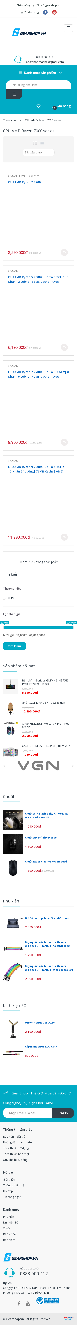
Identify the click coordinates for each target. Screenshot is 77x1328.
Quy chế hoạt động (15, 1160)
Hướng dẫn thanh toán (17, 1142)
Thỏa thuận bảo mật (16, 1154)
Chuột (6, 1228)
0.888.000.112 (45, 57)
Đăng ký (63, 1113)
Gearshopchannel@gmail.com (45, 62)
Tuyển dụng (29, 12)
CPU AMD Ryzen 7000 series (23, 176)
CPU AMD (13, 271)
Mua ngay (64, 252)
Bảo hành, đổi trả (14, 1136)
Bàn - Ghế (9, 1234)
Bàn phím (9, 1240)
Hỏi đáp (8, 1191)
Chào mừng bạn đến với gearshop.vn (38, 5)
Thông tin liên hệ (13, 1185)
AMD (10, 598)
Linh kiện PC (10, 1222)
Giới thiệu (9, 1179)
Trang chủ (9, 120)
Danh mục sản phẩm (37, 73)
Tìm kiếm (14, 646)
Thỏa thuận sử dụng (16, 1148)
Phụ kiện (8, 1217)
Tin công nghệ (12, 1197)
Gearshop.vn (15, 1319)
